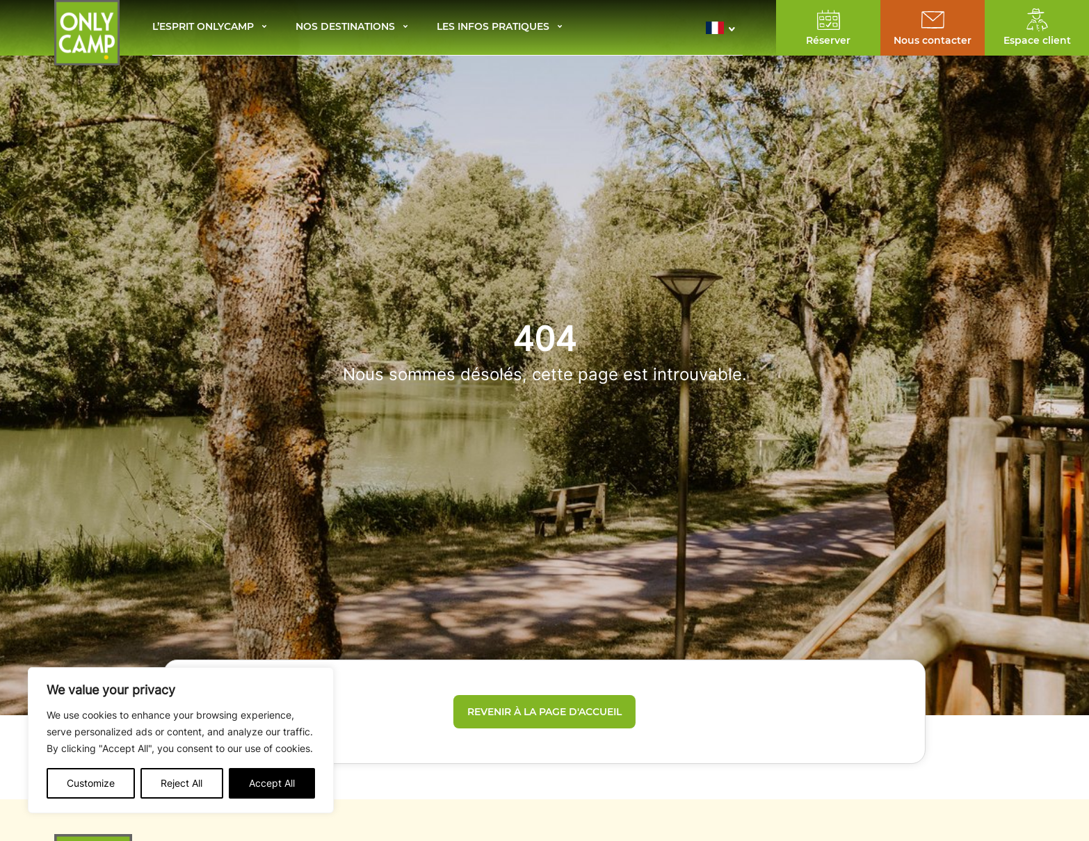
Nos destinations (345, 27)
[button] (724, 28)
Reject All (181, 783)
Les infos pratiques (493, 27)
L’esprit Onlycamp (203, 27)
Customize (91, 783)
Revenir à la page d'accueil (544, 711)
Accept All (272, 783)
